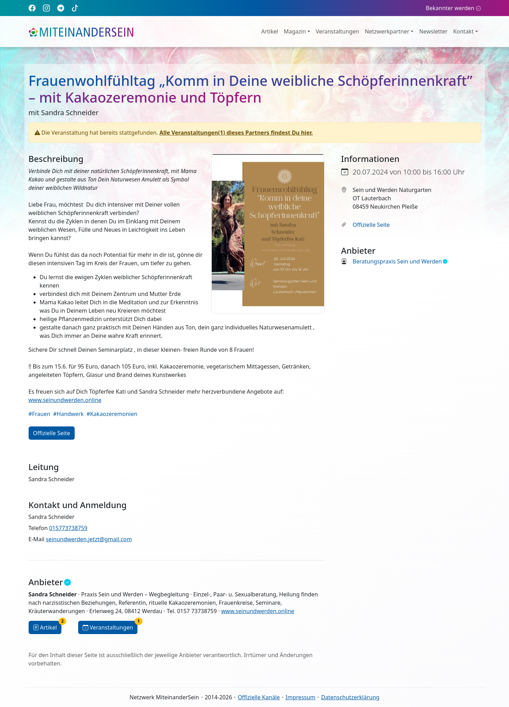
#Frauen (40, 414)
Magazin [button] (295, 31)
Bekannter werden (453, 8)
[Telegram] (60, 8)
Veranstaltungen (337, 31)
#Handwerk (68, 414)
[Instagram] (46, 8)
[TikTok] (75, 8)
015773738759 (68, 528)
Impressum (300, 697)
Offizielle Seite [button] (51, 433)
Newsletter (433, 31)
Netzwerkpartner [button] (387, 31)
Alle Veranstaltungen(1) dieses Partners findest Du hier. (236, 132)
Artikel (269, 31)
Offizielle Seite (371, 225)
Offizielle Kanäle (259, 697)
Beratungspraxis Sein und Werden (400, 261)
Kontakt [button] (463, 31)
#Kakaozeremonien (112, 414)
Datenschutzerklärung (350, 697)
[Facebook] (32, 8)
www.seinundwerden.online (65, 400)
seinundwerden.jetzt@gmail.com (89, 539)
